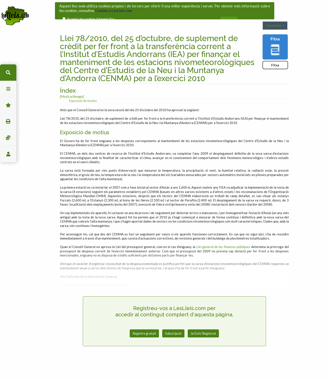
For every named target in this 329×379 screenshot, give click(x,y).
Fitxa (275, 55)
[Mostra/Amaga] (72, 87)
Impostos (8, 138)
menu (8, 89)
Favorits (8, 105)
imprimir (8, 121)
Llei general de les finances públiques (223, 237)
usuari (8, 154)
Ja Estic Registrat (203, 323)
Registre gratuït (144, 323)
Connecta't (274, 16)
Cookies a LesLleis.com (114, 9)
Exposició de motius (83, 91)
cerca (8, 72)
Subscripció (173, 323)
